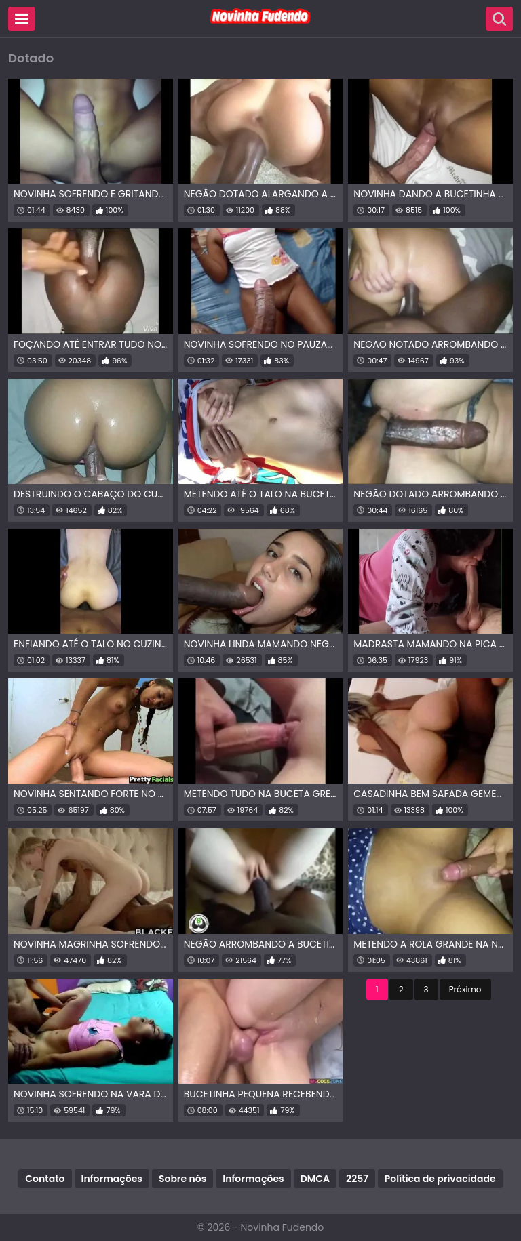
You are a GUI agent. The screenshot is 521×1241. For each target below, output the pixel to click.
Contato (44, 1178)
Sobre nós (182, 1178)
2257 (357, 1178)
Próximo (465, 989)
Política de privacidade (440, 1178)
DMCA (315, 1178)
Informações (111, 1178)
